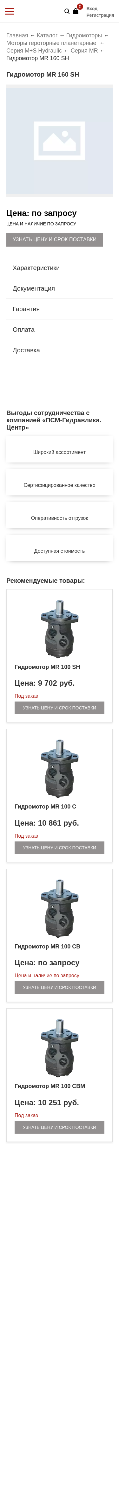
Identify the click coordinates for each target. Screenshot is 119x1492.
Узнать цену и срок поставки (54, 239)
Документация (34, 288)
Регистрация (100, 15)
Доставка (26, 350)
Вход (91, 8)
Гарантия (26, 308)
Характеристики (36, 267)
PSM (30, 11)
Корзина (77, 9)
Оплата (24, 329)
